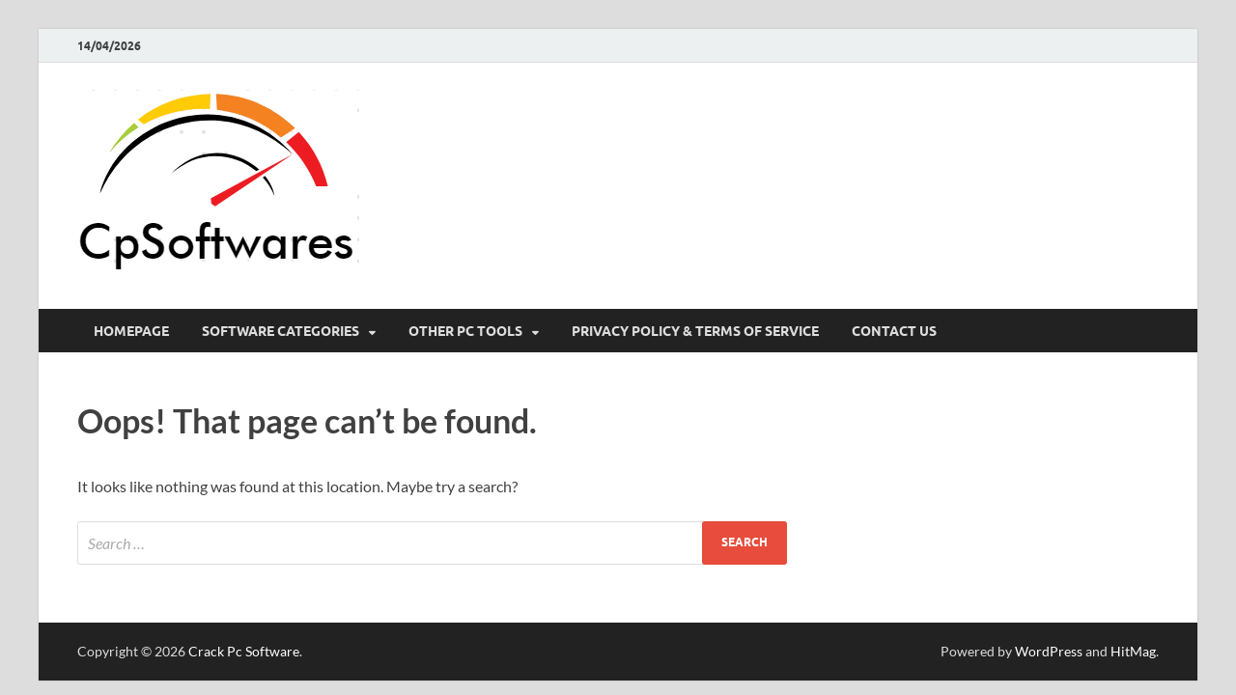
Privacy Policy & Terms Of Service (695, 331)
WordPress (1048, 651)
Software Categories (280, 331)
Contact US (894, 331)
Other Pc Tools (465, 331)
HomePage (131, 331)
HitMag (1133, 651)
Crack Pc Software (243, 651)
